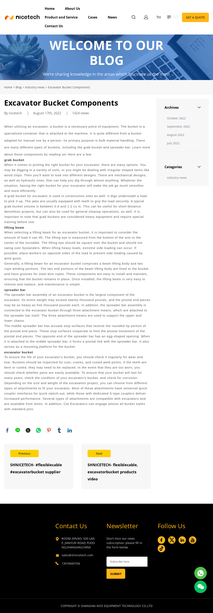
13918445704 (71, 563)
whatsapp (38, 430)
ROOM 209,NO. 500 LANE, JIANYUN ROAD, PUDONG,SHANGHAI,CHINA (78, 543)
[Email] (126, 562)
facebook (7, 430)
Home (49, 8)
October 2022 (176, 118)
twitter (28, 430)
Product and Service (61, 17)
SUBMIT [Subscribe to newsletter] (115, 574)
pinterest (49, 430)
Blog (19, 87)
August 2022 (175, 135)
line (18, 430)
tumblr (59, 430)
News (112, 17)
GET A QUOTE (195, 17)
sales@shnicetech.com (77, 555)
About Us (72, 8)
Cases (92, 17)
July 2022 (173, 143)
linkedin (70, 430)
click (106, 57)
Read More (38, 466)
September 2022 (178, 126)
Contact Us (54, 26)
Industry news (35, 87)
